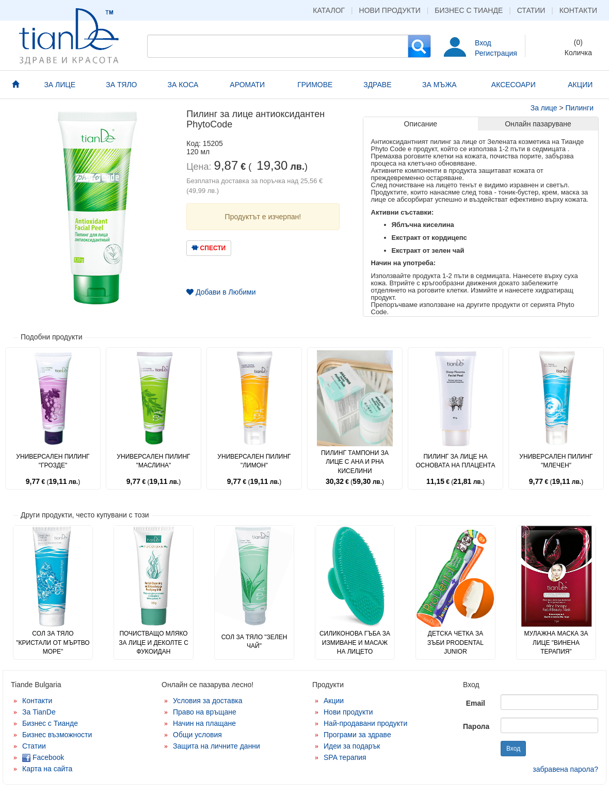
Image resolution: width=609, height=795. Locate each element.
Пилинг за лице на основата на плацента (455, 461)
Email (475, 703)
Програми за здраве (357, 735)
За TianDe (39, 712)
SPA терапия (345, 757)
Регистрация (496, 53)
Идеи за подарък (352, 746)
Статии (531, 10)
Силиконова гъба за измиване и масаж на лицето (354, 642)
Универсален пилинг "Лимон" (254, 461)
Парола (476, 726)
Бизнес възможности (57, 735)
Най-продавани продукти (365, 723)
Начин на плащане (204, 723)
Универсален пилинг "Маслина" (153, 461)
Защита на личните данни (216, 746)
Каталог (329, 10)
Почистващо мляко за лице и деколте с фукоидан (153, 642)
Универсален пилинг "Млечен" (555, 461)
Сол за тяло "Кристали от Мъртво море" (52, 642)
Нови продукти (390, 10)
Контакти (578, 10)
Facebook (43, 757)
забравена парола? (565, 769)
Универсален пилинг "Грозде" (52, 461)
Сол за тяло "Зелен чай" (254, 642)
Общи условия (197, 735)
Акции (334, 700)
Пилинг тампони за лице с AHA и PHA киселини (355, 461)
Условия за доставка (208, 700)
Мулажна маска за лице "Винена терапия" (556, 642)
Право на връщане (204, 712)
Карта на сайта (47, 769)
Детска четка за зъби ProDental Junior (455, 642)
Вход (483, 43)
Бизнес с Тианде (469, 10)
